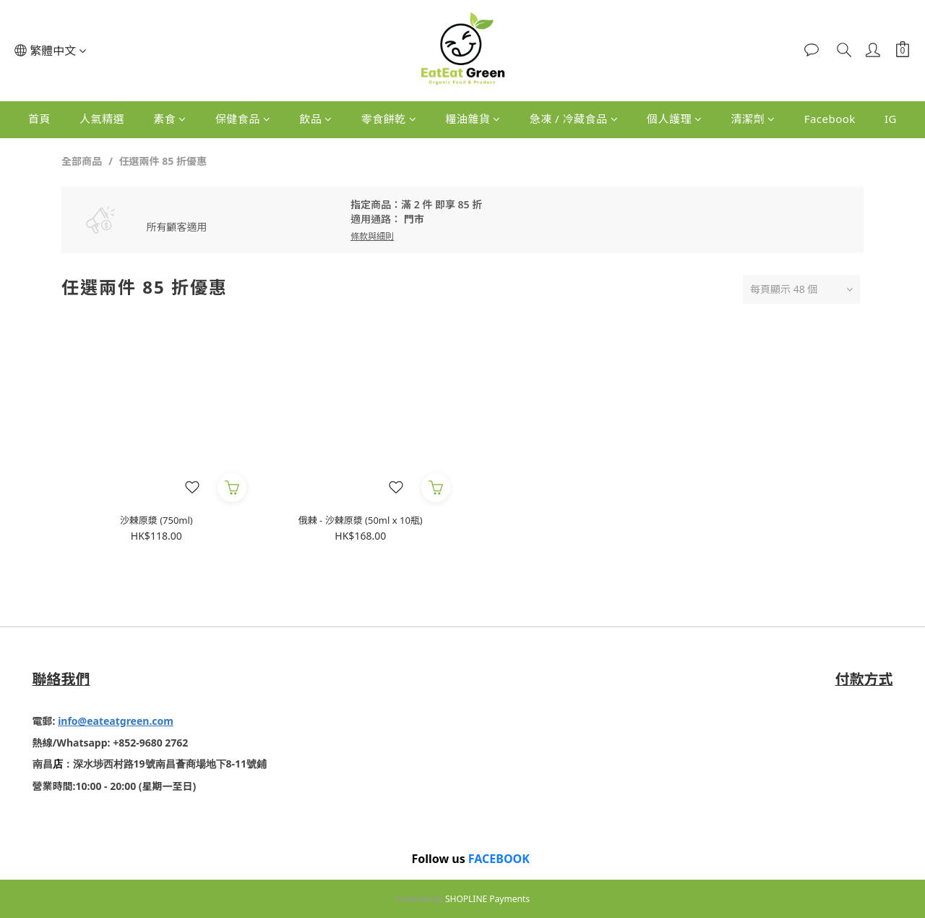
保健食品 (243, 118)
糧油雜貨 (473, 118)
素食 (169, 118)
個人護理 (674, 118)
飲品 (315, 118)
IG (891, 118)
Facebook (830, 118)
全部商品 (81, 161)
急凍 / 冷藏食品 (574, 118)
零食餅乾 (389, 118)
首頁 (39, 118)
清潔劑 (753, 118)
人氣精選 (101, 118)
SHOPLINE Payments (487, 898)
